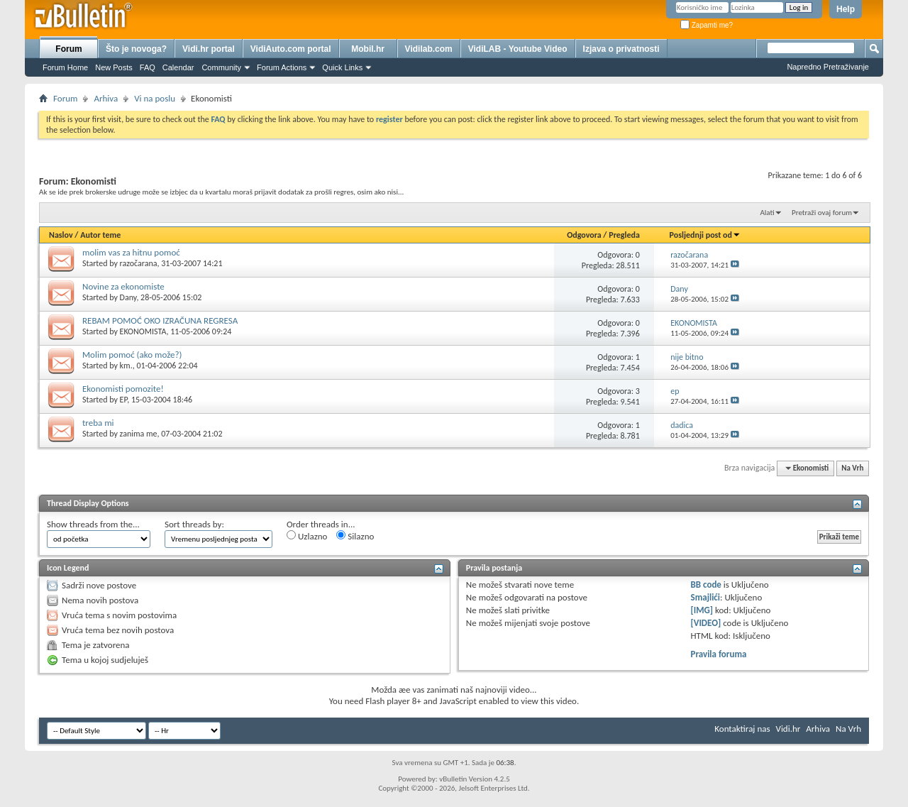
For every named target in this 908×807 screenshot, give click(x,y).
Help (845, 9)
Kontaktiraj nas (742, 728)
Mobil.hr (367, 49)
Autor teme (100, 235)
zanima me (138, 434)
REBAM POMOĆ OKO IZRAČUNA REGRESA (160, 320)
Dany (128, 297)
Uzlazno (307, 536)
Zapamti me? (706, 25)
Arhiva (106, 98)
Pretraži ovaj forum (822, 212)
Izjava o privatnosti (621, 49)
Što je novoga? (136, 49)
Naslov (61, 235)
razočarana (138, 263)
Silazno (355, 536)
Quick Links (342, 67)
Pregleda (624, 235)
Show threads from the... (93, 524)
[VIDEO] (706, 622)
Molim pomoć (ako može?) (132, 354)
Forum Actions (281, 67)
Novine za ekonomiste (123, 286)
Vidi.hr (788, 728)
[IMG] (702, 610)
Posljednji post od (705, 235)
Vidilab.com (429, 49)
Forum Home (65, 67)
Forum (68, 49)
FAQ (147, 67)
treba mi (98, 422)
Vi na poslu (154, 98)
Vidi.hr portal (208, 49)
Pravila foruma (719, 654)
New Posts (114, 67)
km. (126, 365)
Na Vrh (852, 468)
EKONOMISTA (143, 331)
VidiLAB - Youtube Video (518, 49)
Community (221, 67)
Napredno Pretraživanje (828, 66)
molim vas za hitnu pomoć (131, 252)
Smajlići (705, 597)
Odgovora (584, 235)
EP (124, 400)
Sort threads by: (194, 524)
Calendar (178, 67)
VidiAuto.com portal (290, 49)
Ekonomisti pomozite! (123, 388)
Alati (767, 212)
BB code (706, 584)
